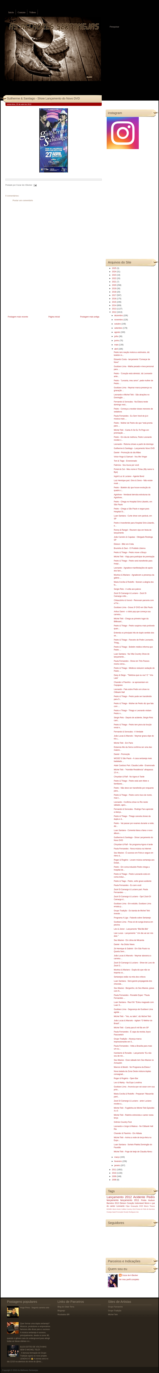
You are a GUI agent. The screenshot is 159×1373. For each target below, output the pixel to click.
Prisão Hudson (148, 1200)
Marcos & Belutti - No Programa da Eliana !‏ (132, 1067)
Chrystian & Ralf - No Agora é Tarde (129, 777)
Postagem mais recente (18, 317)
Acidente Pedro (144, 1197)
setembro (118, 328)
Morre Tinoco (149, 1206)
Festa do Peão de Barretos (145, 1209)
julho (116, 336)
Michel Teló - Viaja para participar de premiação (134, 556)
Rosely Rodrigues (130, 1212)
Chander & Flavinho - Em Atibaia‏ (128, 1133)
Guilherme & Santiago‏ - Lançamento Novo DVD (134, 448)
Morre (147, 1203)
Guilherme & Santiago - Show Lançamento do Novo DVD (43, 98)
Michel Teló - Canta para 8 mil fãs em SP (131, 1027)
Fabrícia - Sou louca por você (126, 465)
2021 (114, 282)
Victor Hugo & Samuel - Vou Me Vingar (130, 457)
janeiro (117, 1165)
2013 (114, 309)
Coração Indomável (135, 1203)
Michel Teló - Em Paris (123, 743)
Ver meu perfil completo (129, 1279)
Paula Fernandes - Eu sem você (127, 885)
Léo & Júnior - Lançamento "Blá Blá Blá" (131, 929)
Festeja (109, 1212)
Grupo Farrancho (115, 1307)
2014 (114, 305)
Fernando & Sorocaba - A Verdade (128, 732)
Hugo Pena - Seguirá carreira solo (34, 1307)
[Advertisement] (29, 292)
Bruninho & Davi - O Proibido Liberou (129, 548)
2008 (114, 1180)
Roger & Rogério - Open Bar (126, 1078)
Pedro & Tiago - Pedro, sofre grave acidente (132, 881)
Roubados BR (64, 1314)
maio (116, 345)
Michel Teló (113, 1314)
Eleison (123, 1203)
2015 (114, 302)
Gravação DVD (137, 1206)
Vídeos (32, 12)
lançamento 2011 (129, 1200)
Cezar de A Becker (130, 1275)
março (117, 1157)
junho (117, 340)
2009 (114, 1176)
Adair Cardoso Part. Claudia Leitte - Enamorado (134, 765)
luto (137, 1212)
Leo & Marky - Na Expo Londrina (128, 1082)
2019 (114, 288)
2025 (114, 268)
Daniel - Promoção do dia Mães (127, 452)
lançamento (113, 1200)
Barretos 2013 (113, 1203)
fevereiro (118, 1161)
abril (116, 349)
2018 (114, 292)
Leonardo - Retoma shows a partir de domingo (133, 444)
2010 (114, 1173)
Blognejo (61, 1311)
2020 (114, 285)
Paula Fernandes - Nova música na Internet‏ (132, 849)
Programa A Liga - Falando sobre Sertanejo (132, 918)
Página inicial (54, 317)
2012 (114, 312)
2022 (114, 278)
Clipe (128, 1206)
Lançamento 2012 (119, 1197)
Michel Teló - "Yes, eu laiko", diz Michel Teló (132, 1016)
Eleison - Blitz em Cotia (124, 544)
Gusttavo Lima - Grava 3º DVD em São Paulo (133, 607)
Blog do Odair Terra (66, 1307)
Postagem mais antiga (89, 317)
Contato (21, 12)
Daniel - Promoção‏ (122, 754)
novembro (118, 320)
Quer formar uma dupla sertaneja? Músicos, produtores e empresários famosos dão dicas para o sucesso (35, 1326)
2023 (114, 275)
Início (11, 12)
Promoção (119, 1212)
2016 (114, 299)
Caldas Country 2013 (128, 1209)
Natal (114, 1212)
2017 (114, 295)
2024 (114, 272)
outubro (117, 324)
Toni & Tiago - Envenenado (125, 461)
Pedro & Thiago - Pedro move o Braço (130, 552)
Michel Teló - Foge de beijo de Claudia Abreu (133, 1152)
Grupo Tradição (114, 1311)
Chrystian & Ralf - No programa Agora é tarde (133, 844)
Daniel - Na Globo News (124, 944)
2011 (114, 1170)
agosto (117, 332)
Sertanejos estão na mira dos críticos (129, 977)
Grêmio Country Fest (123, 1122)
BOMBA (109, 1209)
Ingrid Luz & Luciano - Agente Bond (129, 476)
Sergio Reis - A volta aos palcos (127, 589)
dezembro (118, 315)
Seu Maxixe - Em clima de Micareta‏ (129, 940)
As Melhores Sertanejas (28, 1370)
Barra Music (117, 1209)
